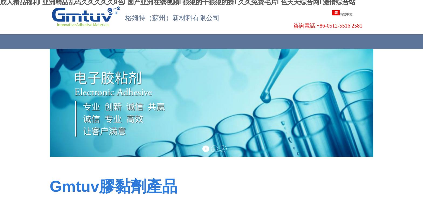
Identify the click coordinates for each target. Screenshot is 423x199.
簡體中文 (342, 14)
